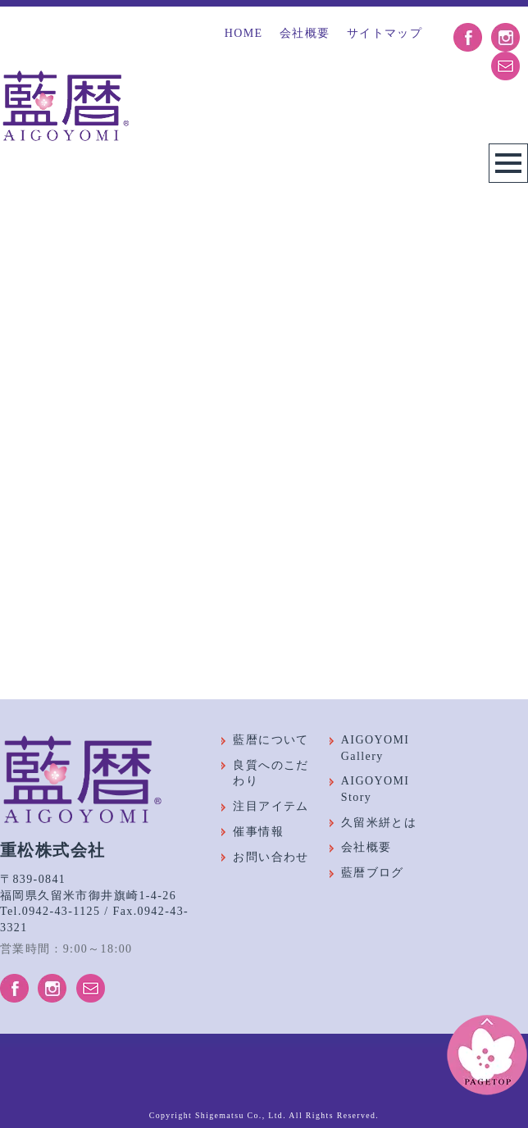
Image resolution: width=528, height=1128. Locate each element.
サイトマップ (384, 33)
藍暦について (270, 740)
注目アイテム (270, 806)
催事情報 (258, 832)
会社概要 (305, 33)
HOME (244, 33)
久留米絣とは (378, 822)
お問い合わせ (270, 857)
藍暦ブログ (372, 872)
